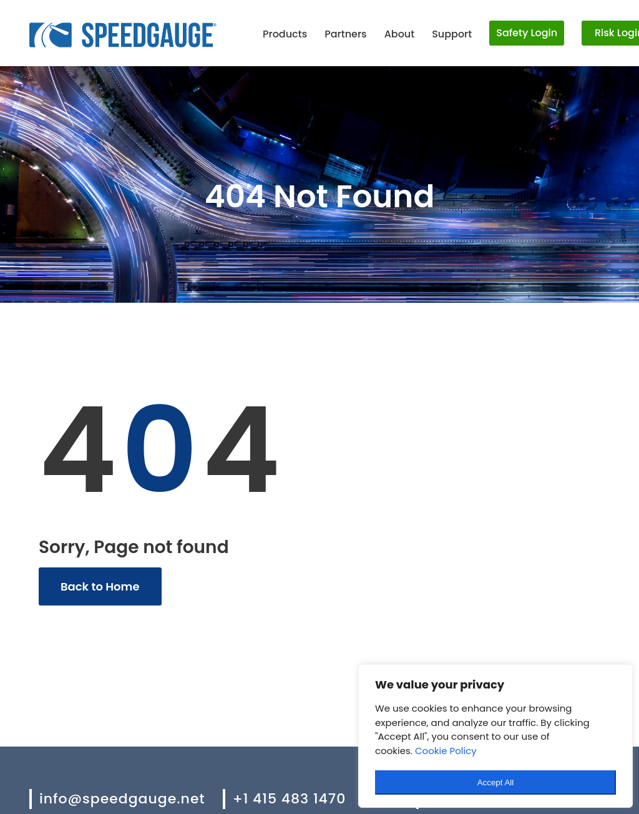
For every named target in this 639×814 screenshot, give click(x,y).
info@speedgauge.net (122, 798)
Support (452, 34)
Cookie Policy (446, 750)
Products (285, 34)
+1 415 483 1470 (289, 798)
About (399, 34)
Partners (345, 34)
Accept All (495, 782)
